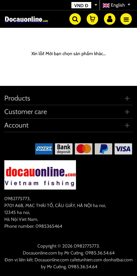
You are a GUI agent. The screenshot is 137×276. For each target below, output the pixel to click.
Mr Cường (73, 253)
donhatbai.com (118, 260)
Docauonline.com (40, 253)
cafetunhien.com (86, 260)
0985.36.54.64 (100, 253)
